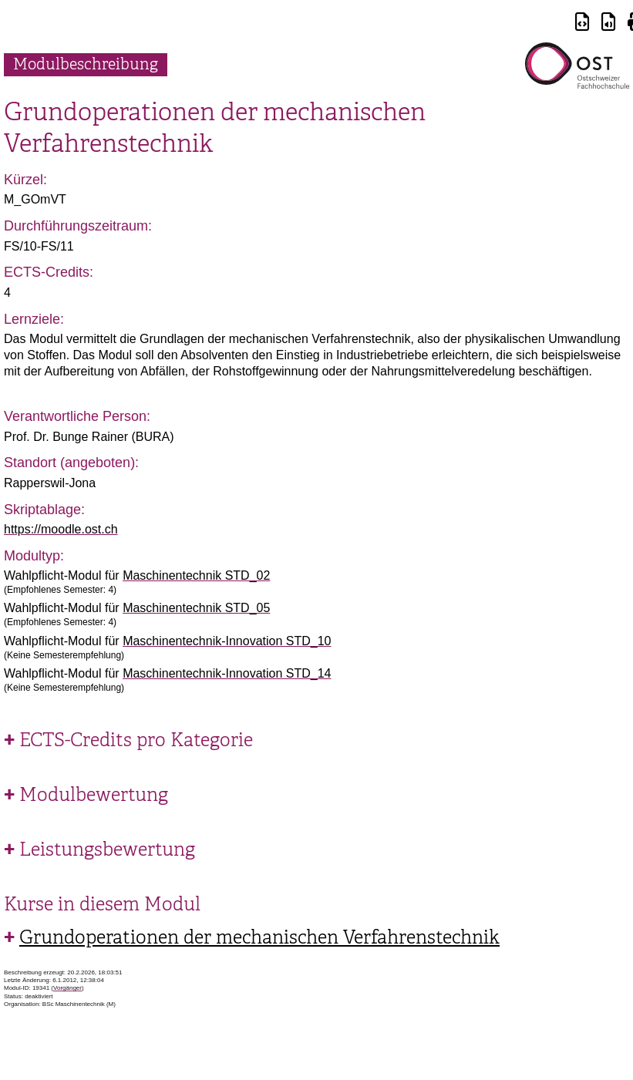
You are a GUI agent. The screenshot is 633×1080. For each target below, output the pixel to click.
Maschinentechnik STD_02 (196, 575)
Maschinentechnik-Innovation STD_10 (227, 641)
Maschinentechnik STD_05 (196, 607)
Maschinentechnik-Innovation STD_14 (227, 673)
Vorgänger (67, 987)
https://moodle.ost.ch (61, 529)
